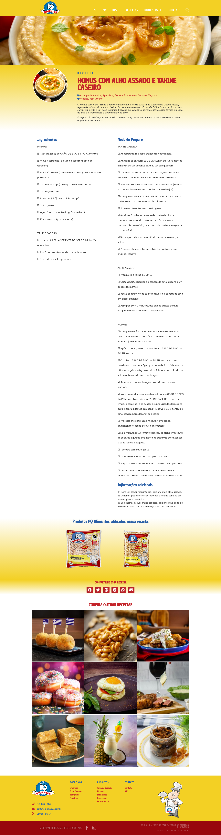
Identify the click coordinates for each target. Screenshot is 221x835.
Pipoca (100, 791)
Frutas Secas (103, 801)
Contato (175, 10)
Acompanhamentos (90, 95)
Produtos (111, 10)
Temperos (74, 795)
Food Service (153, 10)
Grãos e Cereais (104, 788)
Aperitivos (108, 95)
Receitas (132, 10)
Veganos (152, 95)
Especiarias (102, 798)
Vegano (84, 98)
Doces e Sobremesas (126, 95)
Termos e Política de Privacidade (172, 830)
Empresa (74, 788)
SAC (126, 791)
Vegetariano (96, 98)
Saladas (142, 95)
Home (93, 10)
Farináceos (102, 795)
